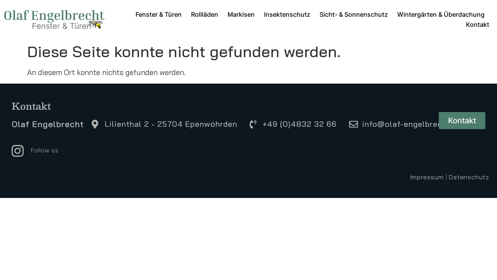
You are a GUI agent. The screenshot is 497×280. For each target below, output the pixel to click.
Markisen (241, 14)
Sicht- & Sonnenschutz (354, 14)
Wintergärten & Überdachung (441, 14)
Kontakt (477, 24)
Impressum (427, 177)
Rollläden (204, 14)
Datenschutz (469, 177)
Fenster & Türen (159, 14)
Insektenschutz (287, 14)
